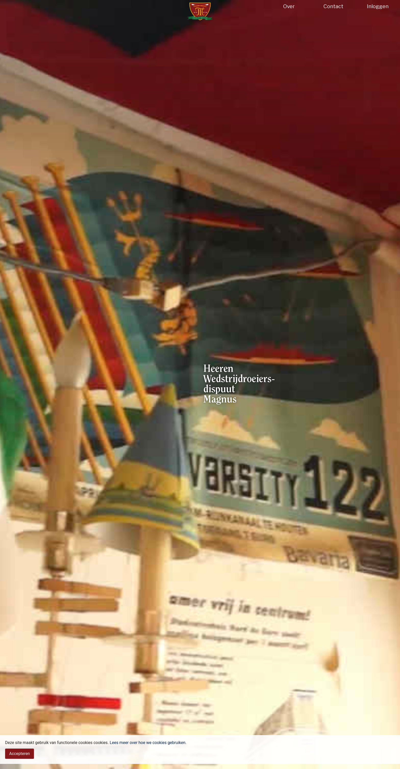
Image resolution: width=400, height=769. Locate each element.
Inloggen (378, 6)
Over (289, 6)
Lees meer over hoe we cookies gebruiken (147, 754)
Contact (333, 6)
